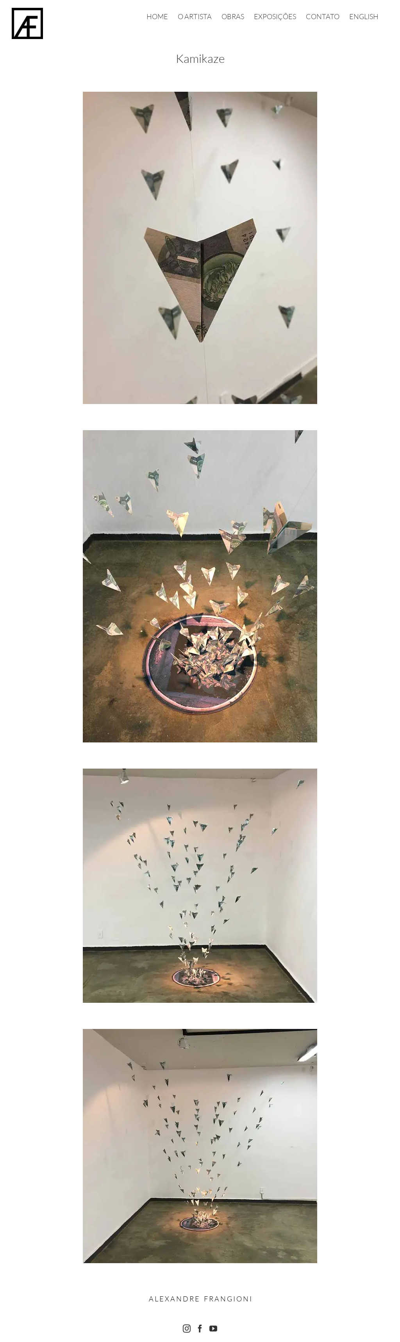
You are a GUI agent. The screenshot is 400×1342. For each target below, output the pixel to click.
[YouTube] (213, 1329)
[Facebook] (200, 1329)
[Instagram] (187, 1329)
